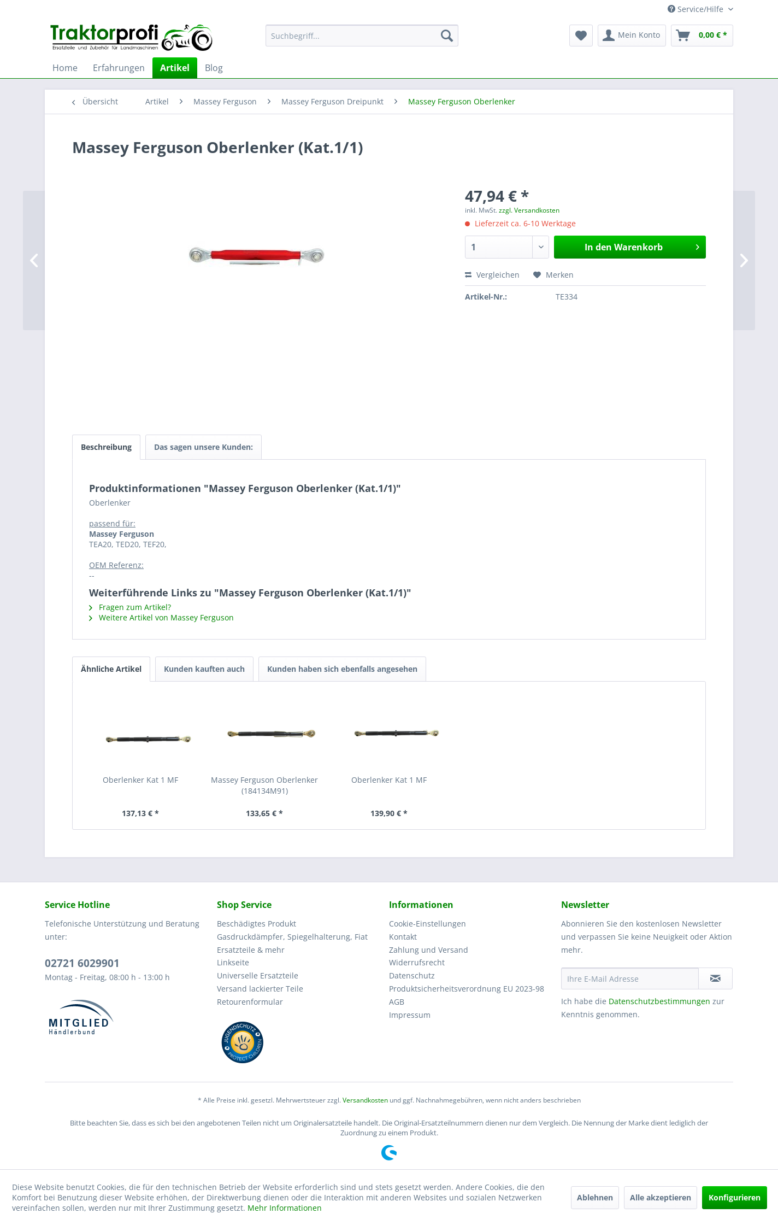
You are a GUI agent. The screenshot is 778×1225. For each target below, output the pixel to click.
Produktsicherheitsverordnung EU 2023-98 (466, 988)
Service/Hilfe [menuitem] (697, 9)
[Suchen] (446, 35)
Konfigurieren (735, 1197)
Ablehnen (595, 1197)
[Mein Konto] (632, 35)
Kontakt (403, 936)
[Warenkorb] (702, 35)
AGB (396, 1002)
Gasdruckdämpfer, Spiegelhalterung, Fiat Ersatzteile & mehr (292, 943)
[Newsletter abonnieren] (715, 978)
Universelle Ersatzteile (257, 975)
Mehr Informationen (284, 1208)
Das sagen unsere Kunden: (203, 447)
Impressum (410, 1015)
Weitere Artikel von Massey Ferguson (161, 617)
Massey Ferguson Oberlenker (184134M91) (264, 785)
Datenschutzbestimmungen (659, 1001)
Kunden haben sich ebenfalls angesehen (342, 669)
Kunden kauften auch (204, 669)
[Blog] (214, 67)
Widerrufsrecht (417, 962)
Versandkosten (365, 1100)
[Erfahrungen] (118, 67)
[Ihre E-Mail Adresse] (630, 978)
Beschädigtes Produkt (256, 923)
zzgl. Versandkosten (529, 210)
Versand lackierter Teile (260, 988)
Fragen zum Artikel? (130, 607)
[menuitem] (362, 35)
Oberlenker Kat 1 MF (140, 780)
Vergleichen (492, 274)
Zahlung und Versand (428, 950)
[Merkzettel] (581, 35)
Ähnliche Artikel (111, 669)
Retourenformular (250, 1002)
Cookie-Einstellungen (427, 923)
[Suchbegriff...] (362, 35)
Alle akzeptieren (660, 1197)
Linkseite (233, 962)
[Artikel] (174, 67)
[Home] (65, 67)
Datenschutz (412, 975)
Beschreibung (106, 447)
